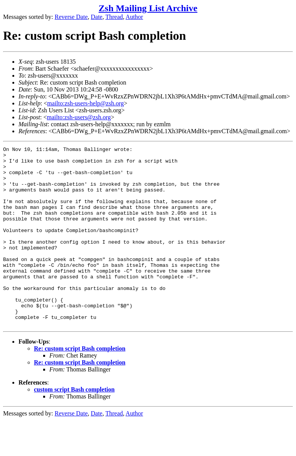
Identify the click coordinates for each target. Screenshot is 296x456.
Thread (114, 17)
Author (134, 17)
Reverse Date (71, 17)
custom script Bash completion (74, 425)
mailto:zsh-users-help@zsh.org (85, 103)
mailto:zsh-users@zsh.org (79, 117)
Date (97, 17)
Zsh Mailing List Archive (148, 8)
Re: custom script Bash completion (79, 384)
